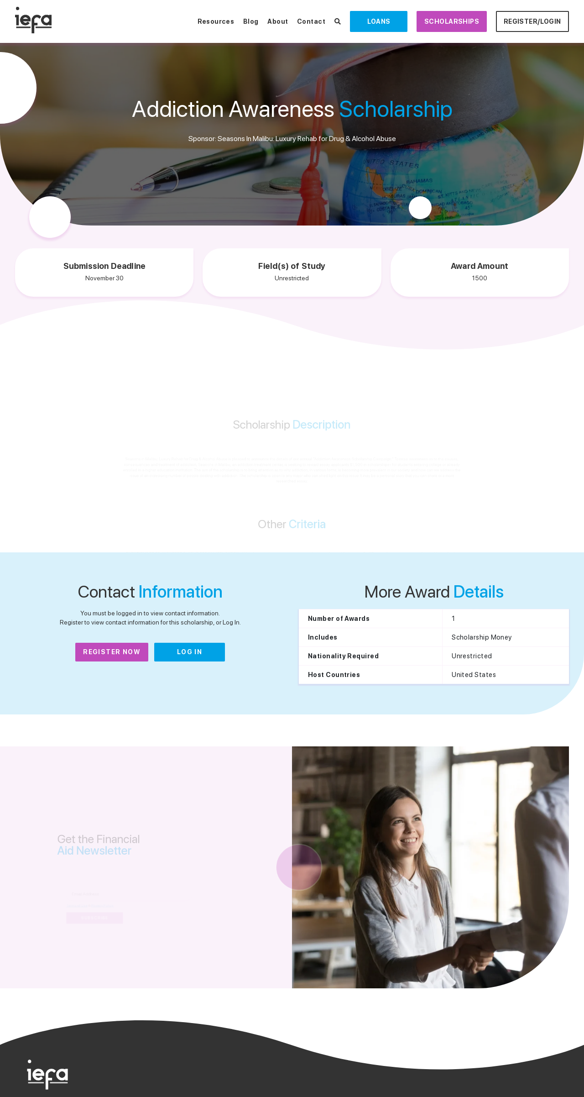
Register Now (112, 652)
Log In (189, 652)
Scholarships (451, 21)
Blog (251, 21)
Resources (216, 21)
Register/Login (532, 21)
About (277, 21)
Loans (379, 21)
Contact (311, 21)
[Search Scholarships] (337, 21)
